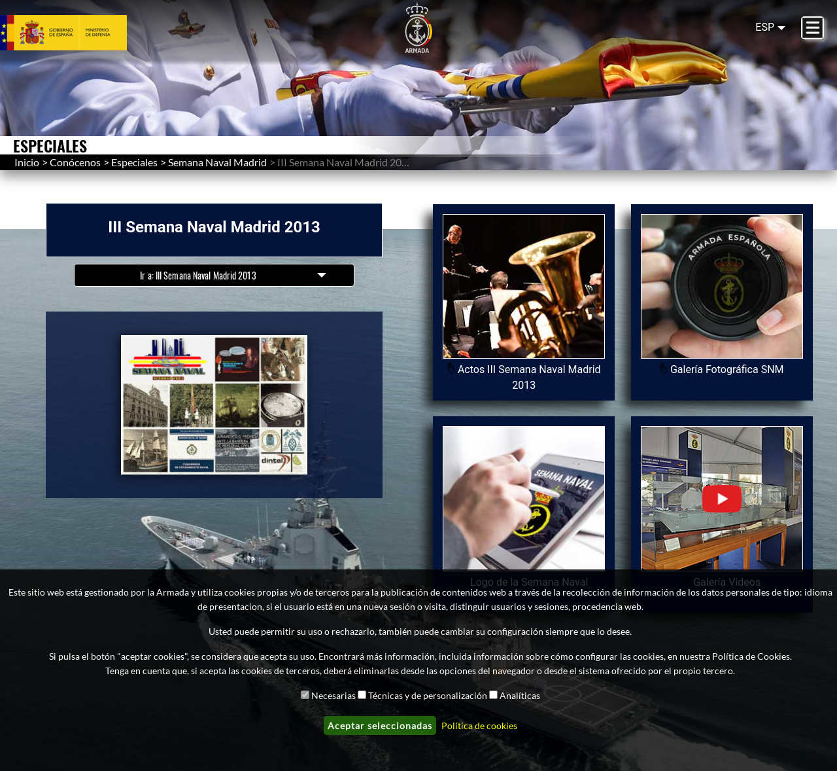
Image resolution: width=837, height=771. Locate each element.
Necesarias (333, 695)
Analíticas (520, 695)
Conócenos (75, 162)
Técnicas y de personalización (427, 695)
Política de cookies (479, 725)
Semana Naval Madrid (217, 162)
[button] (214, 405)
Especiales (134, 162)
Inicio (26, 162)
